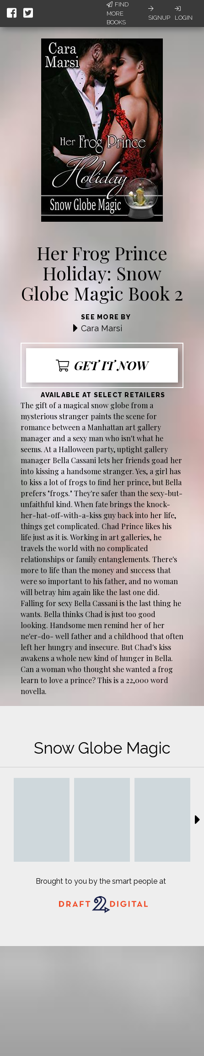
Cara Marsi (101, 328)
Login (184, 13)
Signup (159, 13)
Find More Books (118, 13)
